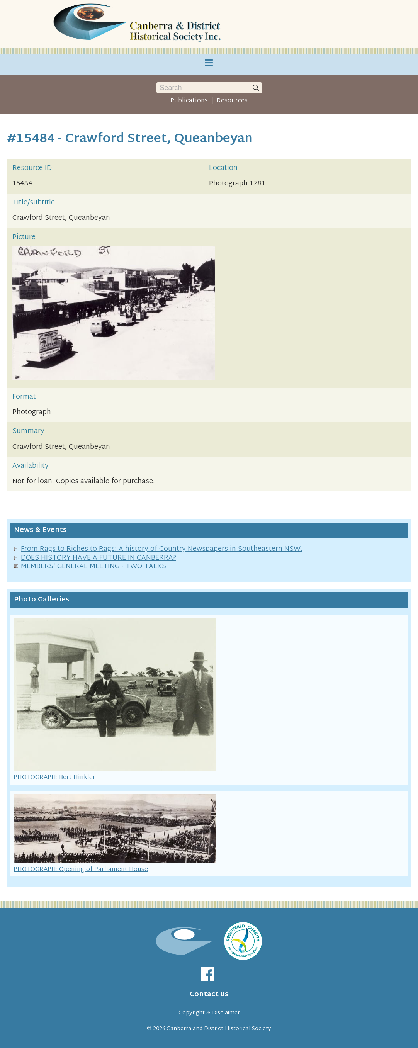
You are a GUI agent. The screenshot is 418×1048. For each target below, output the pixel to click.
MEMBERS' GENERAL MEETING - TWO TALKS (93, 566)
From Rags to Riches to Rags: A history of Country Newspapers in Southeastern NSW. (161, 549)
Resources (232, 101)
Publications (189, 101)
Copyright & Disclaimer (209, 1013)
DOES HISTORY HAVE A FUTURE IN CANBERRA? (98, 558)
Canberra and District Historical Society (219, 1029)
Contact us (209, 994)
